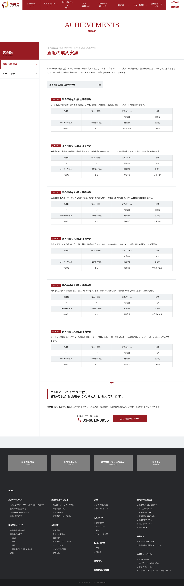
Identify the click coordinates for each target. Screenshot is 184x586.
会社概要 (55, 525)
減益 (11, 553)
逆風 (13, 545)
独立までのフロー (144, 524)
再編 (13, 538)
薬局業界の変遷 (15, 534)
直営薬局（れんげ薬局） (61, 516)
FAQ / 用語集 (99, 543)
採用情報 (98, 561)
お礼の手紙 (99, 527)
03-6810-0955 (96, 420)
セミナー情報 (57, 545)
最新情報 (140, 536)
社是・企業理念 (58, 534)
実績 (96, 500)
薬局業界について (15, 525)
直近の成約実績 (20, 64)
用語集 (97, 552)
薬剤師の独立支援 (144, 500)
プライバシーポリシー (146, 567)
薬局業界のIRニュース (146, 542)
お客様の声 (98, 518)
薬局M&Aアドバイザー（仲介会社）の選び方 (26, 505)
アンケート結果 (101, 534)
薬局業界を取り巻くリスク (21, 549)
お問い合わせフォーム (132, 419)
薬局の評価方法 (15, 516)
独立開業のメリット (145, 520)
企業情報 (55, 530)
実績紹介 (54, 48)
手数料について (58, 509)
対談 (96, 530)
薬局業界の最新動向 (16, 530)
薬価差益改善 (57, 513)
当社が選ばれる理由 (59, 500)
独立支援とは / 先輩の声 (147, 505)
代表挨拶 (55, 538)
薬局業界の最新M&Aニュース (149, 545)
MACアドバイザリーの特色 (62, 505)
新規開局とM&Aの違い (146, 516)
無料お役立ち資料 (101, 570)
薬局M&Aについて (16, 500)
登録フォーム (143, 528)
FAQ (96, 548)
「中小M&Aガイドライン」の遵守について (154, 571)
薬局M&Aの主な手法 (17, 509)
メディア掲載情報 (59, 549)
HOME (11, 491)
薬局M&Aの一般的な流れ (18, 513)
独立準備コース (146, 509)
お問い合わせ (143, 560)
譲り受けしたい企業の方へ (148, 563)
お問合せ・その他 (144, 554)
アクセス (55, 553)
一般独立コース (146, 513)
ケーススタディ (20, 74)
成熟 (13, 542)
